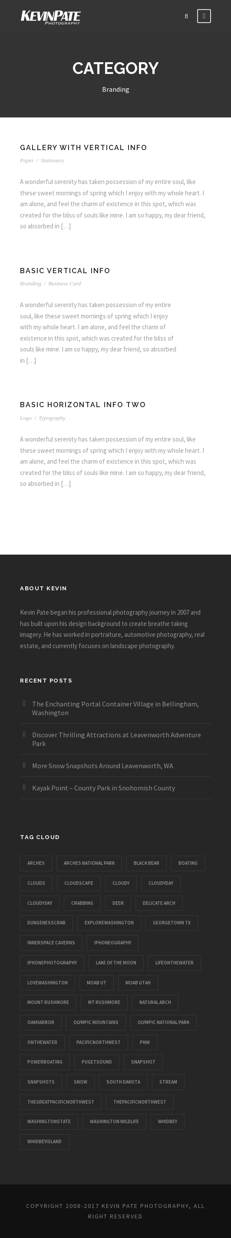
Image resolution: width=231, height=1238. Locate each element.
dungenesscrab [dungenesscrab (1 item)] (46, 923)
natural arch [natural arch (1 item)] (155, 1002)
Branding (30, 283)
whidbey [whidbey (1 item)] (167, 1121)
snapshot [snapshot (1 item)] (143, 1062)
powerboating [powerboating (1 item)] (45, 1062)
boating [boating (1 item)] (188, 863)
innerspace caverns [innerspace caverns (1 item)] (51, 943)
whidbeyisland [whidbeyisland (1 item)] (44, 1141)
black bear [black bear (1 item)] (146, 863)
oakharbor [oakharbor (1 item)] (40, 1022)
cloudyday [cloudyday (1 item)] (160, 883)
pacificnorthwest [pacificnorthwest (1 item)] (98, 1042)
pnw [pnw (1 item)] (145, 1042)
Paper (27, 160)
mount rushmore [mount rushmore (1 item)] (48, 1002)
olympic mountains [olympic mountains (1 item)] (96, 1022)
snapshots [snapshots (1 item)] (41, 1082)
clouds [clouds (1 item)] (36, 883)
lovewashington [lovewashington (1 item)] (47, 983)
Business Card (64, 283)
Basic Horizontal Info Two (83, 405)
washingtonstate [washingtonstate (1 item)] (49, 1121)
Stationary (52, 160)
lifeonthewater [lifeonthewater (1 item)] (174, 963)
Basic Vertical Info (65, 271)
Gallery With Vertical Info (83, 148)
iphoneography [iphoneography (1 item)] (112, 943)
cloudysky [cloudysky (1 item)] (39, 903)
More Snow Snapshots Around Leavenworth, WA (102, 765)
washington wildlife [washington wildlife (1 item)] (114, 1121)
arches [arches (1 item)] (36, 863)
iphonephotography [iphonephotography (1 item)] (52, 963)
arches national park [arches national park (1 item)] (89, 863)
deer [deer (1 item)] (118, 903)
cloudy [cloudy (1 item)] (120, 883)
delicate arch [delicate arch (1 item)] (159, 903)
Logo (26, 418)
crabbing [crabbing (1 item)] (82, 903)
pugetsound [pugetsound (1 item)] (97, 1062)
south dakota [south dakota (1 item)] (123, 1082)
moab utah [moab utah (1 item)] (138, 983)
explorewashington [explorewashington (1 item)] (109, 923)
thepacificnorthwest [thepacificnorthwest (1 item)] (139, 1102)
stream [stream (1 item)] (168, 1082)
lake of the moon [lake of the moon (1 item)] (116, 963)
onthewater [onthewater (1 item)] (42, 1042)
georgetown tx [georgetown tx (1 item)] (172, 923)
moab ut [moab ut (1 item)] (96, 983)
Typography (52, 418)
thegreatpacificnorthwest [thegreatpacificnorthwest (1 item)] (60, 1102)
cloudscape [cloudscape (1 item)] (78, 883)
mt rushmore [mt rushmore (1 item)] (104, 1002)
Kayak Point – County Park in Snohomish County (103, 787)
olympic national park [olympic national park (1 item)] (163, 1022)
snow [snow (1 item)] (80, 1082)
